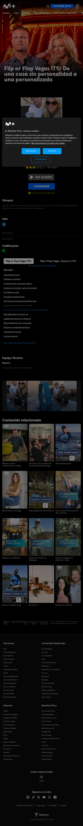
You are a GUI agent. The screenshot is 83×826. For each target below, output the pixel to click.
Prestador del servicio (25, 805)
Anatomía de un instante (51, 669)
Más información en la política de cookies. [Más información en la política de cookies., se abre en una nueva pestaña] (48, 143)
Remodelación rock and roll (16, 314)
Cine (16, 12)
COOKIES (63, 805)
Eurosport (7, 749)
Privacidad (52, 805)
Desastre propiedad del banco (17, 327)
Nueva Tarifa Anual (49, 749)
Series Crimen (8, 690)
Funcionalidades (48, 714)
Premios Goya (47, 687)
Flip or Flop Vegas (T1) (18, 261)
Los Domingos (47, 649)
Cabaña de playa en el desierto (17, 319)
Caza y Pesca (46, 697)
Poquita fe (45, 676)
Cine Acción (7, 663)
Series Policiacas (9, 683)
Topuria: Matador (9, 742)
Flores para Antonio (49, 663)
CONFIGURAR (40, 159)
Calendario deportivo (65, 12)
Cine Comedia (8, 659)
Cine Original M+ (9, 652)
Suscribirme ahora (62, 6)
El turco (44, 673)
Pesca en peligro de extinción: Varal (64, 559)
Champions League (10, 714)
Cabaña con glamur (12, 279)
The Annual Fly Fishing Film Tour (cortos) (67, 512)
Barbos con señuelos (11, 558)
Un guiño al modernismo (14, 297)
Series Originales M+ (11, 676)
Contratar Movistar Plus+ (51, 739)
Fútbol (26, 12)
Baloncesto (7, 732)
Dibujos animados (48, 690)
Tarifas (44, 742)
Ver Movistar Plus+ (48, 711)
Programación (47, 759)
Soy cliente (41, 177)
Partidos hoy (8, 759)
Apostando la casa (12, 275)
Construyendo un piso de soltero (18, 283)
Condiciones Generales (50, 725)
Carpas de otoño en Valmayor (37, 559)
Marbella (45, 680)
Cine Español (8, 656)
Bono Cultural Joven (49, 718)
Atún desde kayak (63, 463)
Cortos (5, 666)
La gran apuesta (11, 336)
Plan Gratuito (41, 12)
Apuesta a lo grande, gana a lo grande (20, 288)
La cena (44, 652)
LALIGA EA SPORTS (10, 718)
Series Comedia (9, 687)
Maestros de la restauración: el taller (11, 464)
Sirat (43, 659)
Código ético (46, 732)
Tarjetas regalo (47, 752)
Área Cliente (46, 721)
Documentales (8, 694)
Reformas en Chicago (11, 511)
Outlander (45, 666)
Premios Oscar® (48, 683)
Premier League (9, 721)
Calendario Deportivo (11, 756)
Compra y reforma (64, 605)
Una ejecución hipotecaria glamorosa (20, 301)
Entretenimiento (9, 697)
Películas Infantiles (10, 669)
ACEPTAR (52, 151)
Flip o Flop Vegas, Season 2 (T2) (58, 261)
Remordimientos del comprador (18, 323)
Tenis (5, 735)
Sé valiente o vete (11, 292)
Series (6, 12)
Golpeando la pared (12, 332)
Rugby (5, 739)
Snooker (6, 752)
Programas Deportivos (50, 694)
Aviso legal (41, 805)
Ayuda (41, 779)
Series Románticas (10, 680)
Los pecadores (47, 656)
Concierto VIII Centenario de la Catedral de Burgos (40, 464)
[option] (16, 396)
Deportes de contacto (11, 745)
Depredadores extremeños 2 (41, 511)
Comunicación (47, 756)
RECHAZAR (31, 151)
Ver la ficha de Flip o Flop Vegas (42, 265)
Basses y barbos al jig (11, 605)
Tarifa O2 (45, 745)
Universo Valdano (10, 728)
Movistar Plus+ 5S (48, 728)
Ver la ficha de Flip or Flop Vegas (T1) (19, 343)
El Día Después (8, 725)
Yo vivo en (33, 605)
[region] (41, 142)
